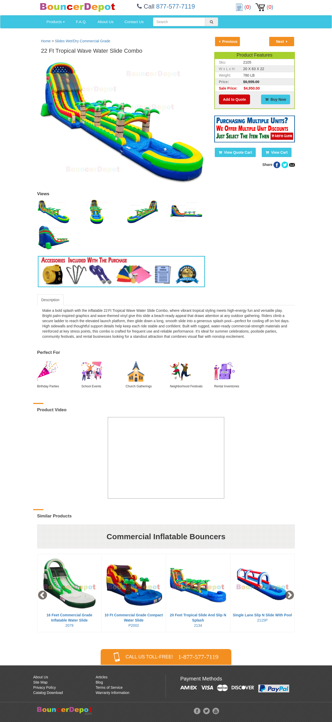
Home (46, 41)
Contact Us (134, 21)
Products (55, 21)
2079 (69, 620)
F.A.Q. (81, 21)
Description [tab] (50, 300)
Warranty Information (112, 693)
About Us (106, 21)
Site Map (40, 682)
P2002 (134, 620)
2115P (262, 617)
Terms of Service (109, 687)
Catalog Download (48, 693)
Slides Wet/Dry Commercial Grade (82, 41)
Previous (228, 41)
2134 (198, 620)
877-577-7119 (175, 6)
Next (281, 41)
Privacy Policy (44, 687)
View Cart (276, 152)
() (244, 7)
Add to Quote (234, 99)
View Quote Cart (235, 152)
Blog (99, 682)
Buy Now (275, 99)
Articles (102, 677)
